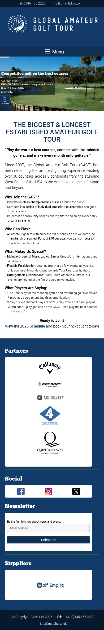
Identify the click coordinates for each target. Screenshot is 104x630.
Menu (54, 51)
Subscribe (48, 540)
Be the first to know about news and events (34, 521)
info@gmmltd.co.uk (66, 3)
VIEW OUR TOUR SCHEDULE (5, 100)
